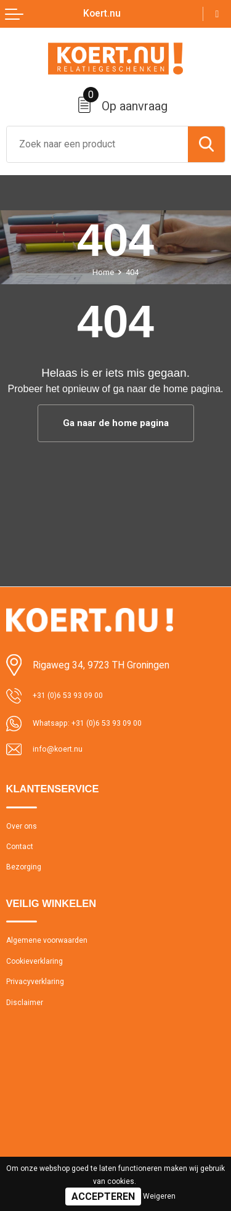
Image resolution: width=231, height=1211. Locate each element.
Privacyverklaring (40, 1002)
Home (101, 271)
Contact (22, 854)
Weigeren (159, 1196)
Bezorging (26, 878)
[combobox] (97, 144)
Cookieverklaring (39, 978)
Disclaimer (27, 1026)
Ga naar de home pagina (115, 423)
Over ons (24, 830)
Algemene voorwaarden (54, 954)
